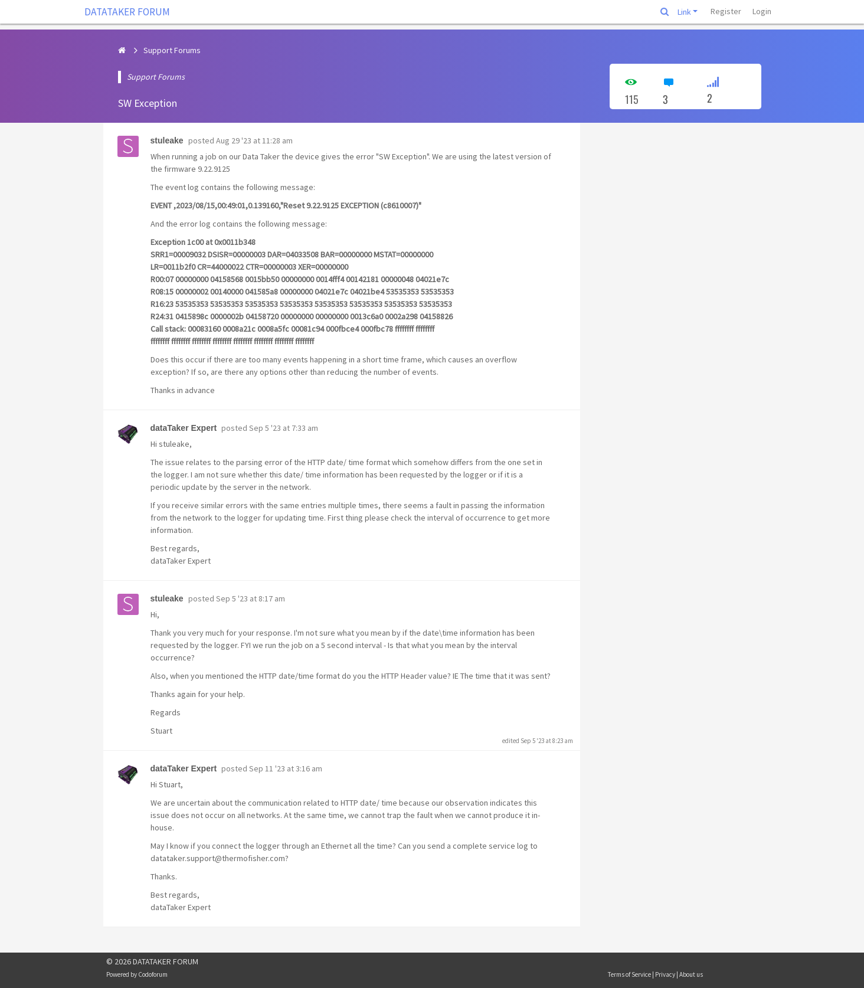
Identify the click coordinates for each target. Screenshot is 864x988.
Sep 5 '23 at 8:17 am (250, 598)
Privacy (665, 974)
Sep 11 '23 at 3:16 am (285, 768)
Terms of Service (629, 974)
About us (691, 974)
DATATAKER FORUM (127, 11)
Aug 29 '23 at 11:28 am (254, 140)
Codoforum (153, 974)
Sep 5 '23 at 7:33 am (283, 428)
